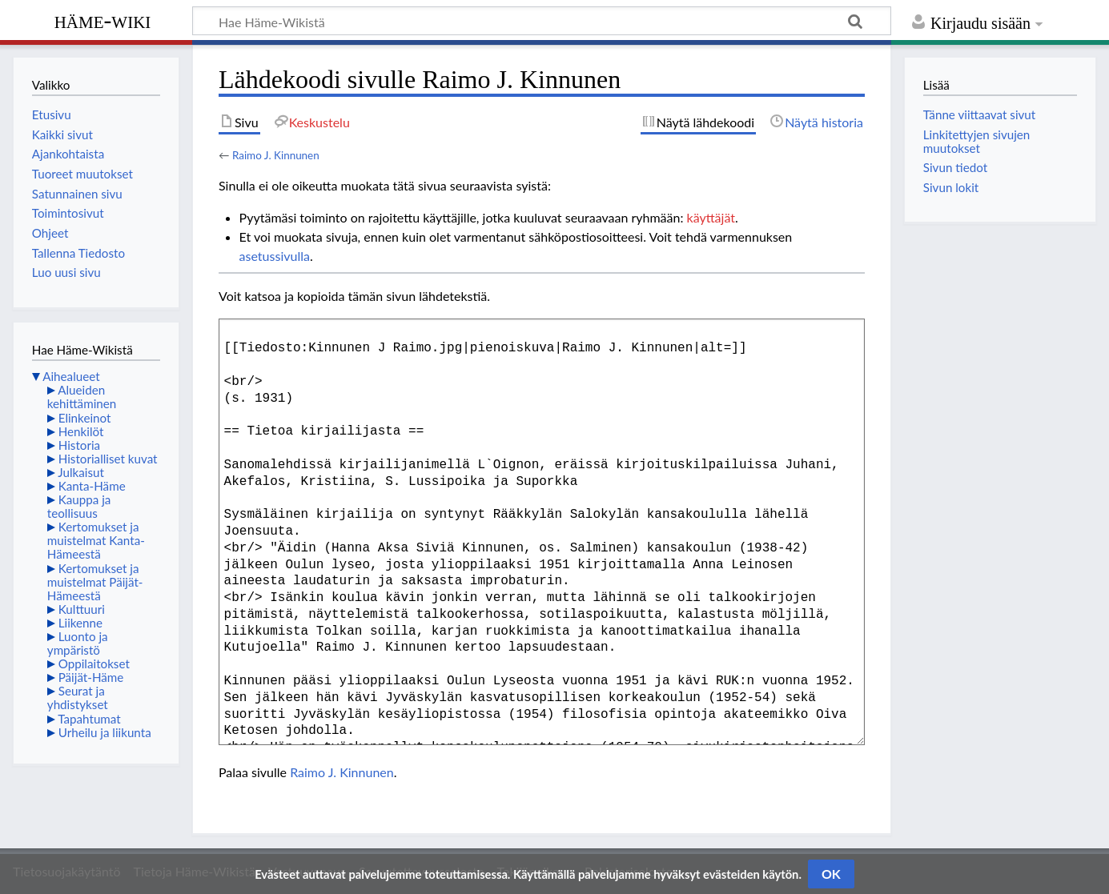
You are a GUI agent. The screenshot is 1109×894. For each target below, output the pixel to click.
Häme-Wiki (102, 20)
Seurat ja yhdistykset (77, 698)
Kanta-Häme (92, 486)
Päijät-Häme (91, 677)
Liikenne (80, 622)
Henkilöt (81, 431)
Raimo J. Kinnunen (275, 155)
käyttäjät (711, 217)
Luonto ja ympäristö (77, 643)
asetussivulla (274, 255)
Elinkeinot (84, 418)
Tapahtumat (89, 719)
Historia (79, 445)
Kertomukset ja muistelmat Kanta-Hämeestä (96, 540)
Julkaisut (81, 472)
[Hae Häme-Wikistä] (541, 20)
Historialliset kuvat (108, 458)
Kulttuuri (81, 609)
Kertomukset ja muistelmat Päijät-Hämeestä (95, 582)
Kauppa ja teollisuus (79, 506)
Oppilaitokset (94, 663)
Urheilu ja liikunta (104, 732)
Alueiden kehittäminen (81, 397)
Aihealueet (70, 376)
